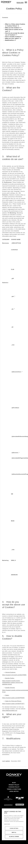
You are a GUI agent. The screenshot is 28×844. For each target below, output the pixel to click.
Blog (14, 782)
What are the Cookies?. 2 (13, 27)
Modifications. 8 (10, 40)
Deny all (14, 832)
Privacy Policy (14, 785)
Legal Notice (14, 791)
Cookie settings (14, 828)
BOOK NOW (20, 2)
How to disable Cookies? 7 (13, 36)
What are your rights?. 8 (13, 38)
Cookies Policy (14, 787)
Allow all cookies (14, 836)
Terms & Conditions (14, 789)
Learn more (7, 824)
